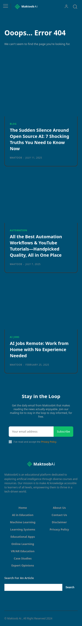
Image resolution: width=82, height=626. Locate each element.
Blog (13, 124)
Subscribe (63, 431)
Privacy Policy (48, 441)
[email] (31, 431)
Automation (18, 230)
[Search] (70, 587)
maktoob (16, 157)
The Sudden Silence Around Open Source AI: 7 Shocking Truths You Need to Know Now (39, 139)
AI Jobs (14, 337)
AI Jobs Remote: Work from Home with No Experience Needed (39, 349)
